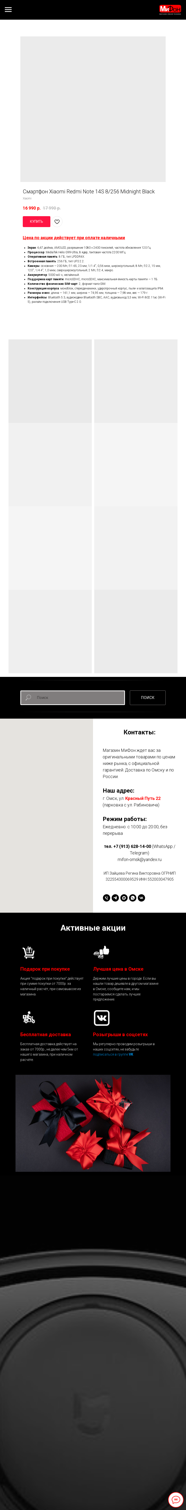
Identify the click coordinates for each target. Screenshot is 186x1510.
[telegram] (115, 898)
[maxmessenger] (124, 898)
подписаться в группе (111, 1054)
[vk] (141, 898)
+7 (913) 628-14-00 (132, 846)
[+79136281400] (106, 898)
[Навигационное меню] (8, 9)
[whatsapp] (132, 898)
